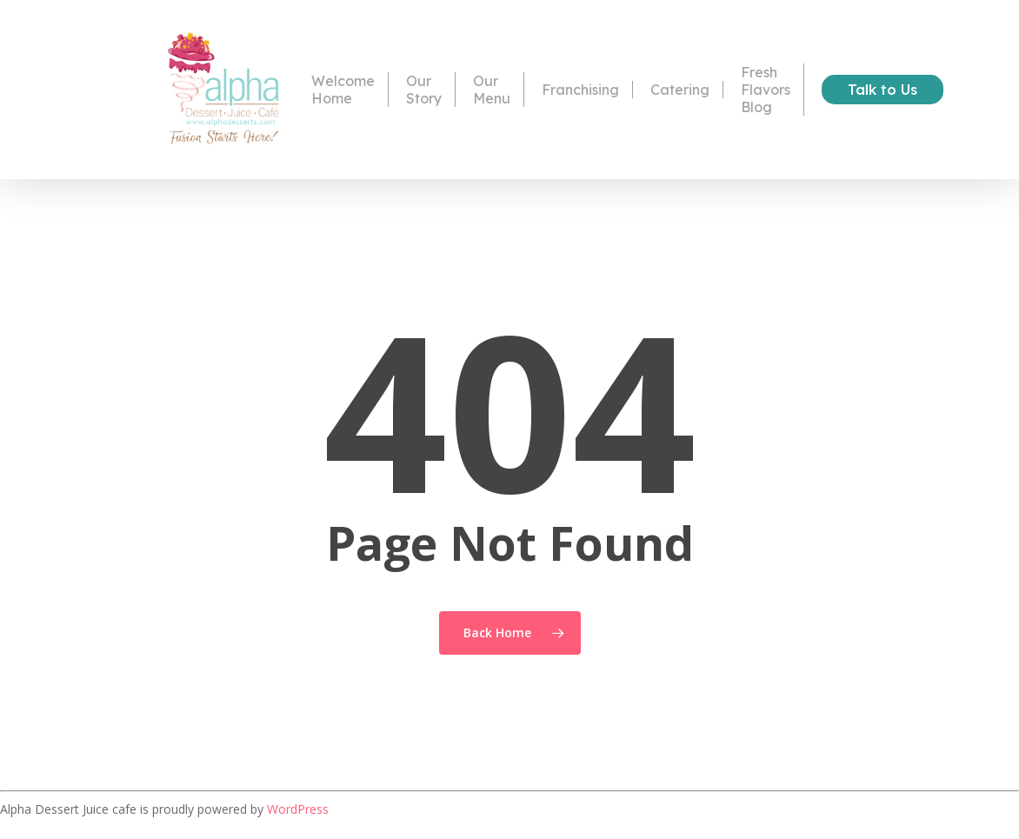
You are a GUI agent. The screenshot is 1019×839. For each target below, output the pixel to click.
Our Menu (491, 89)
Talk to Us (882, 89)
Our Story (424, 89)
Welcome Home (343, 89)
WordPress (298, 809)
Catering (679, 89)
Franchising (580, 89)
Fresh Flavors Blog (765, 89)
